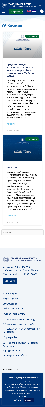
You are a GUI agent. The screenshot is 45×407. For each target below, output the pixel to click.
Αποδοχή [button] (28, 400)
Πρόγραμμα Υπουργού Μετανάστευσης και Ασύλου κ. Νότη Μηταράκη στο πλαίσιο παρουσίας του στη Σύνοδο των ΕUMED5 (20, 70)
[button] (40, 5)
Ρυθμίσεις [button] (22, 396)
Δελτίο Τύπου (13, 167)
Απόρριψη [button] (17, 400)
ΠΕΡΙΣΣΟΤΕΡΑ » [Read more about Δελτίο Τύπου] (12, 215)
